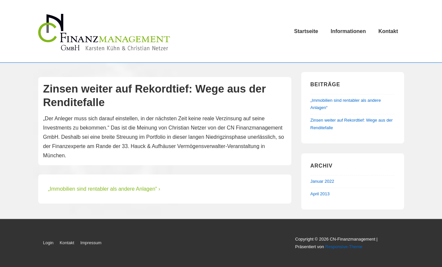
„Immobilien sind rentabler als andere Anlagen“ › (104, 189)
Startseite (306, 31)
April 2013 (320, 193)
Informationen (348, 31)
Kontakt (388, 31)
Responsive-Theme (344, 246)
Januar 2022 (322, 181)
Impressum (91, 242)
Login (48, 242)
